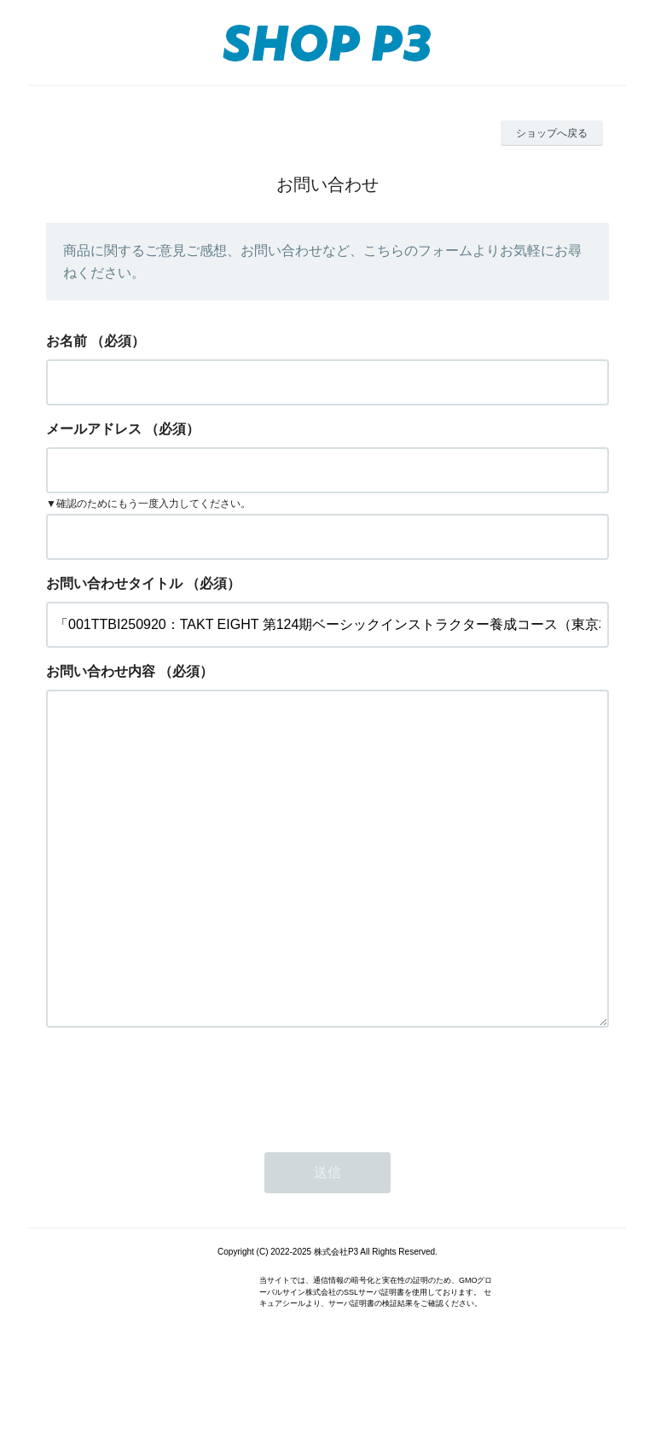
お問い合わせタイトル (114, 583)
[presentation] (175, 1153)
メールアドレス (94, 429)
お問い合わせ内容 (100, 671)
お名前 (66, 341)
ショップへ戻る (552, 133)
